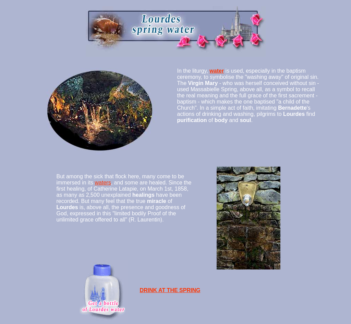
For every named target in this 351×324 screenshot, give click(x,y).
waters (103, 182)
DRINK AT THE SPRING (170, 290)
